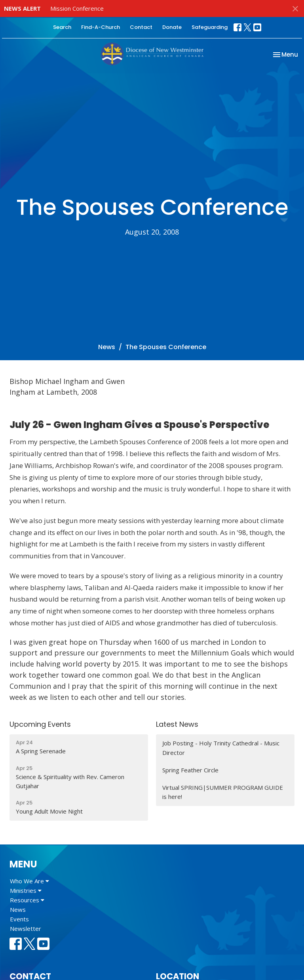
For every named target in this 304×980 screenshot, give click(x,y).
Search (62, 27)
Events (19, 919)
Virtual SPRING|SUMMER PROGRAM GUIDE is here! (222, 791)
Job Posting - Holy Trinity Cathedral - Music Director (220, 747)
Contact (141, 27)
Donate (172, 27)
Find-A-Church (100, 27)
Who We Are (29, 881)
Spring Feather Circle (190, 770)
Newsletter (25, 928)
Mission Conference (77, 8)
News (106, 347)
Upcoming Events (40, 724)
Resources (27, 900)
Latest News (177, 724)
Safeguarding (210, 27)
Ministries (26, 890)
